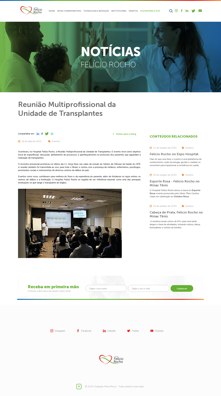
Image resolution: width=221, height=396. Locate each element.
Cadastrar (182, 288)
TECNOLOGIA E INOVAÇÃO (96, 11)
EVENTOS (133, 11)
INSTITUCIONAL (119, 11)
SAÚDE (52, 11)
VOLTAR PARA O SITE (150, 11)
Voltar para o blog (124, 134)
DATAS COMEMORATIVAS (69, 11)
